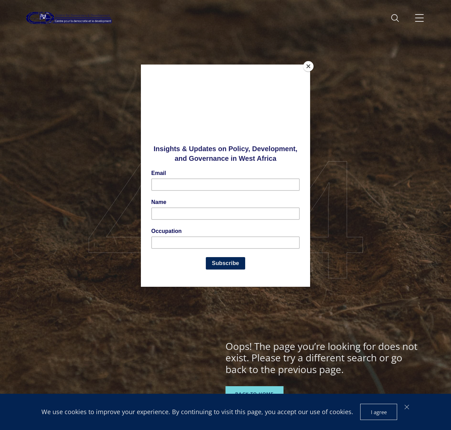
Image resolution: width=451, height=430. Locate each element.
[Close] (308, 66)
